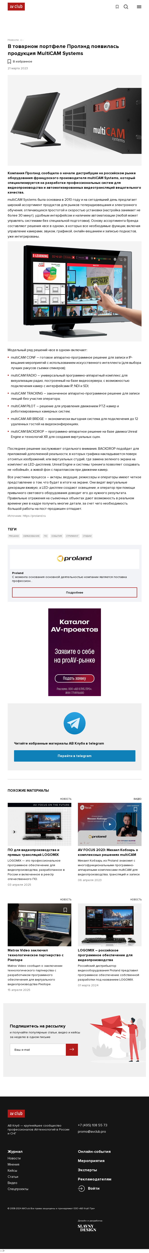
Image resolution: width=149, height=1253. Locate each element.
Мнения (13, 1164)
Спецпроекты (18, 1189)
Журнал (15, 1151)
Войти (94, 1188)
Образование (31, 536)
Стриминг (72, 536)
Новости (14, 1158)
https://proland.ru (34, 516)
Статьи (13, 1177)
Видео (12, 1183)
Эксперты (87, 1170)
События (57, 536)
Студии (87, 536)
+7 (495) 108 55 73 (92, 1125)
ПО (45, 536)
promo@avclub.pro (92, 1131)
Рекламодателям (94, 1179)
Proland (14, 536)
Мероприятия (91, 1160)
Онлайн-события (94, 1151)
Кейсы (12, 1171)
